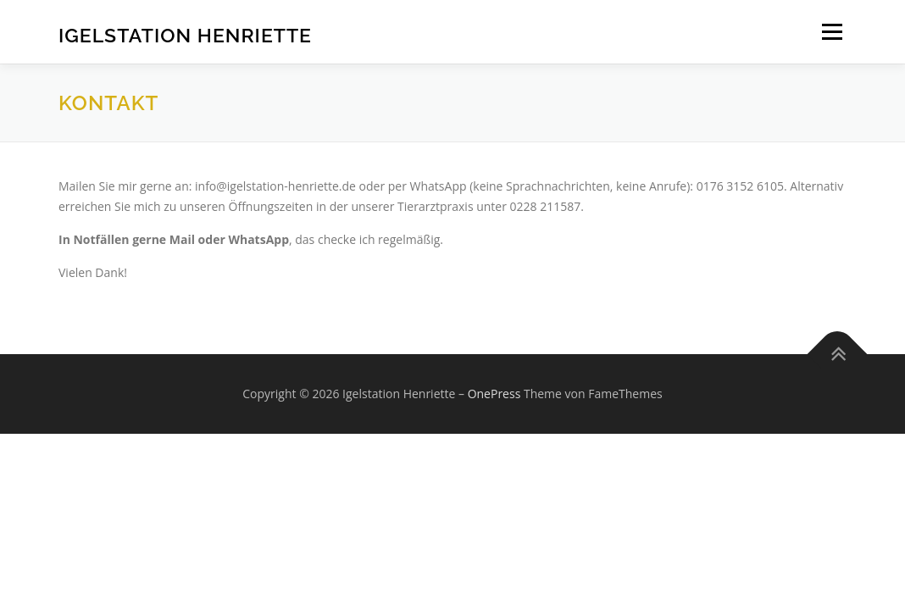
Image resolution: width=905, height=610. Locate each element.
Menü (832, 32)
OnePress (494, 393)
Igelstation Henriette (185, 34)
